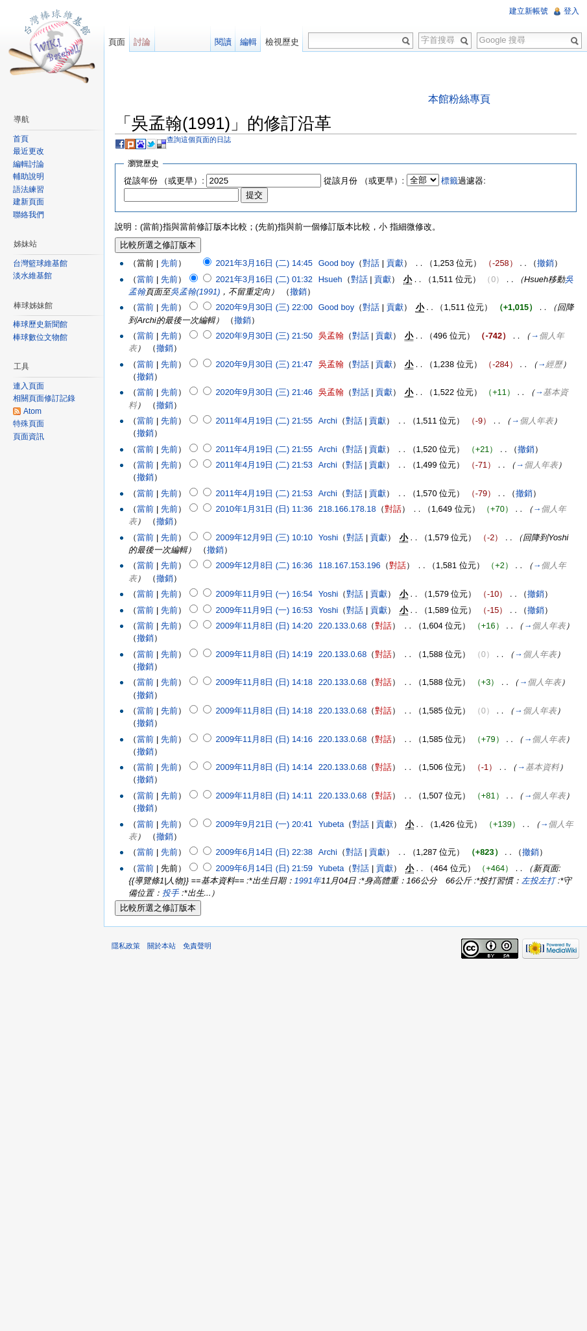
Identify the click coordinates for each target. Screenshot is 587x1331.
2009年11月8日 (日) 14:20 (263, 625)
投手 (170, 893)
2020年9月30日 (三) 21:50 (263, 336)
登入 (571, 11)
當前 (145, 279)
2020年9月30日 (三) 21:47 (263, 364)
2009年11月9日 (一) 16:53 (263, 610)
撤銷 (545, 263)
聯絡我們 (28, 214)
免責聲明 (197, 946)
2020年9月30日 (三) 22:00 (263, 307)
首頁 (21, 138)
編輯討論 (28, 164)
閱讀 (223, 42)
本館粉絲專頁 (459, 98)
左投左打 (538, 880)
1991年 (307, 880)
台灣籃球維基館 (40, 263)
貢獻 (395, 263)
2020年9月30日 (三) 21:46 (263, 392)
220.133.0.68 (342, 625)
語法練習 (28, 189)
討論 (142, 42)
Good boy (336, 263)
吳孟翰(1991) (195, 291)
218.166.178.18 (347, 509)
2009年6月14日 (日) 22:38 (263, 852)
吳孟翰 (331, 336)
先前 (169, 263)
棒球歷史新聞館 (40, 324)
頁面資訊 (28, 436)
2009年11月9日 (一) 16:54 (263, 594)
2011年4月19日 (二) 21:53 (263, 465)
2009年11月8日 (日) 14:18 (263, 682)
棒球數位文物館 (40, 337)
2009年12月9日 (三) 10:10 (263, 537)
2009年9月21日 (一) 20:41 (263, 824)
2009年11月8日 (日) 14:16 (263, 739)
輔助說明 (28, 176)
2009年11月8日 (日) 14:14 (263, 767)
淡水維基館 (32, 275)
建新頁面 (28, 201)
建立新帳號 (528, 11)
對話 (371, 263)
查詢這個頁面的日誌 (199, 139)
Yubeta (331, 824)
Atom (32, 411)
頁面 (116, 42)
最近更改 (28, 151)
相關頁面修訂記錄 (44, 398)
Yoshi (328, 537)
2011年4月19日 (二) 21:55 (263, 421)
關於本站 (161, 946)
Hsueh (330, 279)
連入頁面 (28, 385)
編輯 (248, 42)
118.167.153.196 (349, 565)
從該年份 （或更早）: (164, 181)
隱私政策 (126, 946)
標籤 (449, 181)
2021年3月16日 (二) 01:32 (263, 279)
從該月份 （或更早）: (364, 181)
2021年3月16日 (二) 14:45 (263, 263)
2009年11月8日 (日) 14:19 (263, 654)
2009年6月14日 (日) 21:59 (263, 868)
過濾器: (463, 181)
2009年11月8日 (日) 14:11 (263, 795)
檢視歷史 (282, 42)
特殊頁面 (28, 423)
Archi (327, 421)
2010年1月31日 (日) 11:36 (263, 509)
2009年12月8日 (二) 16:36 (263, 565)
